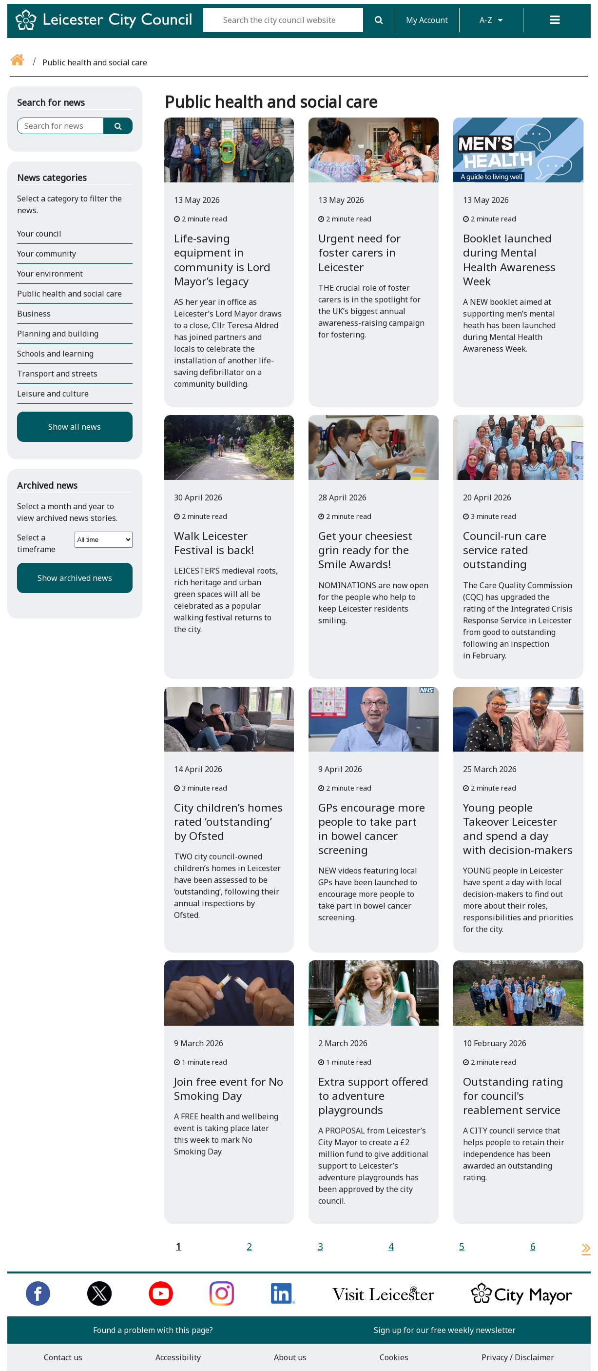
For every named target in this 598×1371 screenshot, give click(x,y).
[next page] (582, 1247)
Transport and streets (57, 373)
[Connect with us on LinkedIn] (283, 1302)
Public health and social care (69, 293)
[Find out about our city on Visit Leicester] (383, 1302)
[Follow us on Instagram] (222, 1302)
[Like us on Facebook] (38, 1302)
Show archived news (75, 578)
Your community (46, 253)
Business (34, 313)
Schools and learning (55, 353)
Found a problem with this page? (153, 1330)
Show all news (74, 426)
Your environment (50, 273)
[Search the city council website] (283, 20)
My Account (427, 20)
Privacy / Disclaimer (518, 1357)
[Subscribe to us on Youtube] (161, 1302)
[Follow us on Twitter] (99, 1302)
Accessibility (178, 1357)
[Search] (379, 20)
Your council (39, 233)
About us (290, 1357)
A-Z (491, 20)
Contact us (63, 1357)
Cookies (394, 1357)
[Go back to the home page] (18, 62)
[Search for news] (60, 126)
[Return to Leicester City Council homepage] (107, 28)
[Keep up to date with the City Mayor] (521, 1302)
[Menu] (555, 20)
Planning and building (57, 333)
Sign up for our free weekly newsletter (445, 1330)
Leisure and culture (53, 393)
